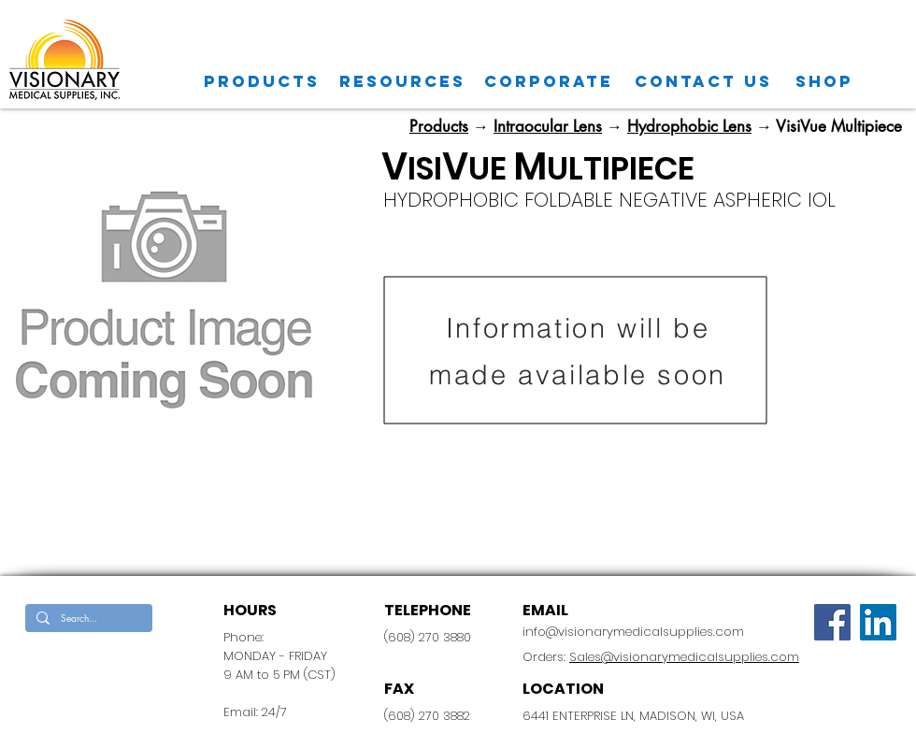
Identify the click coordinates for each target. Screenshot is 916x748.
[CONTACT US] (703, 81)
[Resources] (402, 81)
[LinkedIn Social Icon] (878, 622)
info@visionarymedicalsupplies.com (633, 631)
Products (438, 126)
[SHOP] (824, 81)
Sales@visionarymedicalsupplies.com (684, 657)
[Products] (262, 81)
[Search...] (87, 618)
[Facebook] (832, 622)
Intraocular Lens (548, 126)
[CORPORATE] (548, 81)
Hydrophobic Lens (689, 126)
